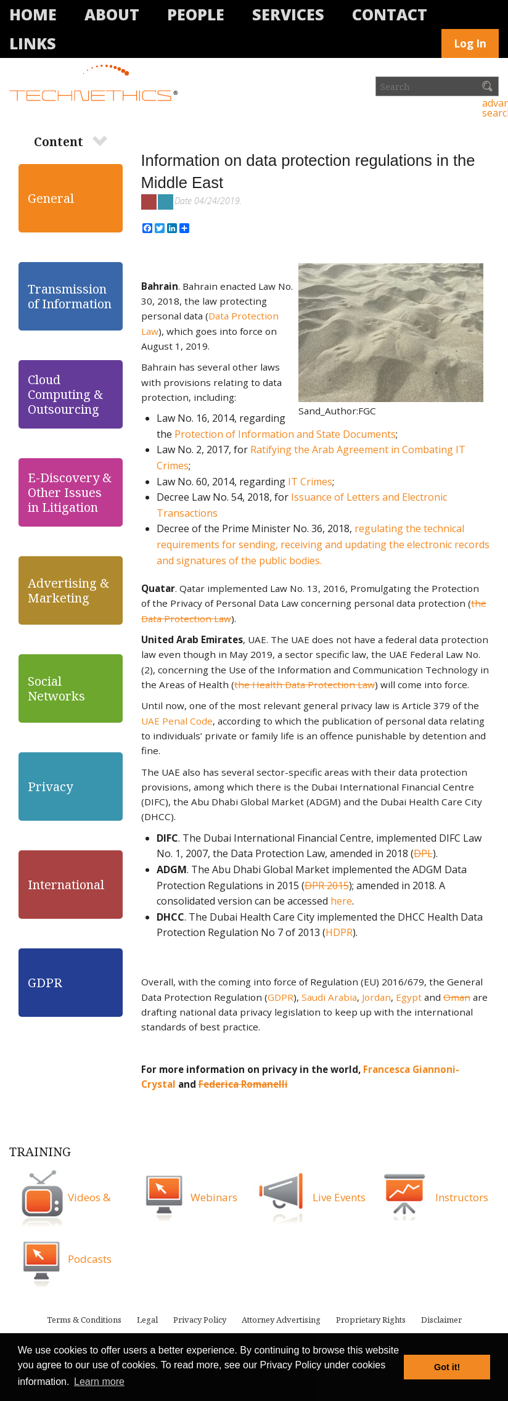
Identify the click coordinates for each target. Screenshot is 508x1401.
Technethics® (95, 84)
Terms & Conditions (84, 1319)
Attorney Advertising (281, 1319)
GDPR (280, 997)
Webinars (213, 1197)
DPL (423, 853)
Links (32, 43)
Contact (389, 14)
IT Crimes (308, 481)
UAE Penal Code (177, 721)
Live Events (339, 1197)
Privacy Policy (199, 1319)
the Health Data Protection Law (304, 684)
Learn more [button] (99, 1381)
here (341, 901)
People (195, 14)
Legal (147, 1319)
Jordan (376, 997)
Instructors (461, 1197)
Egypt (409, 997)
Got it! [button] (447, 1367)
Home (33, 14)
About (111, 14)
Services (288, 14)
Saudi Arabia (329, 997)
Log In (470, 43)
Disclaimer (441, 1319)
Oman (456, 997)
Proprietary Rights (371, 1319)
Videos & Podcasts (90, 1228)
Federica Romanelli (243, 1084)
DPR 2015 (327, 885)
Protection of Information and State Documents (284, 434)
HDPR (339, 932)
